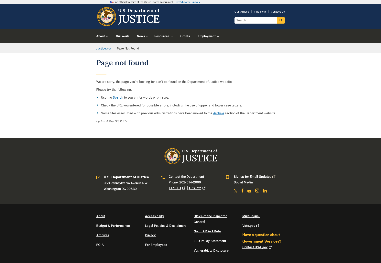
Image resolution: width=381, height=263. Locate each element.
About (100, 216)
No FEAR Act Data (207, 231)
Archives (102, 235)
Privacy (150, 235)
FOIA (100, 245)
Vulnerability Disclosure (211, 250)
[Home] (128, 24)
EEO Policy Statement (210, 241)
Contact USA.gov (257, 247)
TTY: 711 (177, 188)
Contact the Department (186, 177)
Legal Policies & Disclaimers (165, 226)
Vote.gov (251, 226)
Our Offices (241, 11)
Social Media (243, 182)
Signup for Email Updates (255, 177)
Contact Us (278, 11)
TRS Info (197, 188)
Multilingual (251, 216)
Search (118, 97)
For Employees (156, 245)
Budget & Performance (113, 226)
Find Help (260, 11)
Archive (218, 113)
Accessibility (154, 216)
